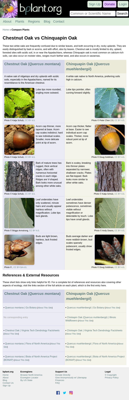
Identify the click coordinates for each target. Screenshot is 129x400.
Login (123, 4)
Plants (19, 21)
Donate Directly (62, 375)
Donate (109, 4)
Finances (59, 380)
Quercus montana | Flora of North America (27, 343)
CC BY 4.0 (30, 120)
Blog (47, 21)
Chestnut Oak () (32, 64)
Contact (58, 21)
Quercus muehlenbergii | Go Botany (85, 307)
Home (6, 29)
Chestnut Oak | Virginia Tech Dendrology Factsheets (32, 330)
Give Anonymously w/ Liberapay (71, 377)
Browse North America (31, 375)
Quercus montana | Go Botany (21, 307)
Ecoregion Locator (29, 377)
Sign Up (94, 4)
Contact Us (8, 383)
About (7, 21)
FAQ (57, 383)
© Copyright (111, 375)
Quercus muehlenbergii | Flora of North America (92, 343)
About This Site (45, 307)
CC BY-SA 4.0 (19, 267)
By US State (26, 380)
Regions (34, 21)
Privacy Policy (112, 377)
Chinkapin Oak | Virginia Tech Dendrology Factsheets (94, 330)
